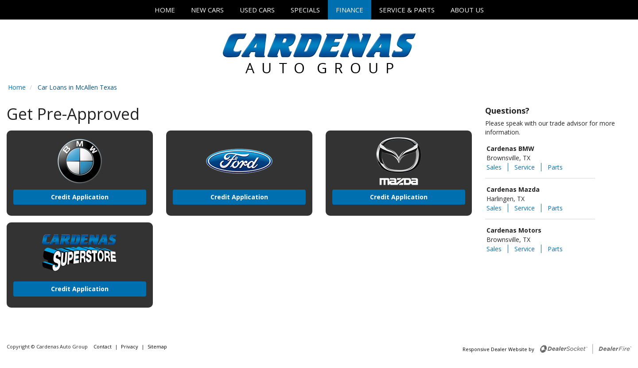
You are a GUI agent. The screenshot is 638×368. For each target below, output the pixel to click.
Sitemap (157, 346)
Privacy (129, 346)
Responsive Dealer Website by (498, 349)
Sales (494, 167)
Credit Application (80, 197)
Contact (103, 346)
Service (524, 167)
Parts (555, 167)
